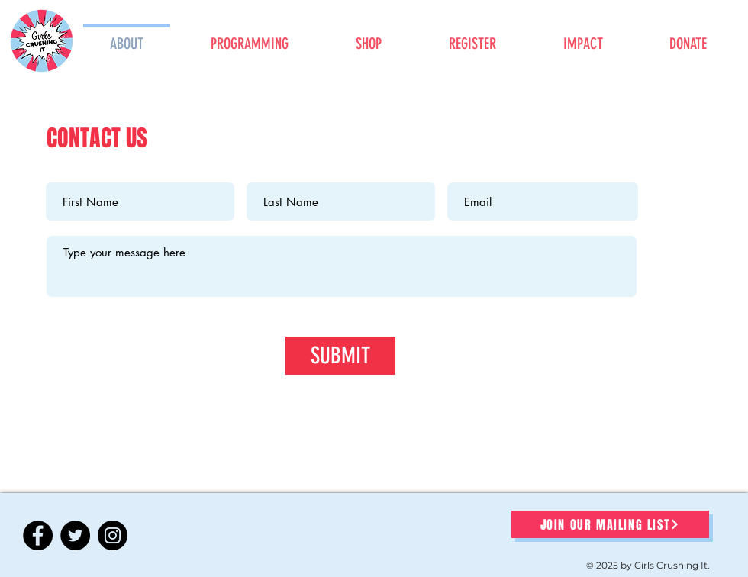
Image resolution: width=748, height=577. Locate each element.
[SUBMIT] (340, 356)
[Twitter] (75, 535)
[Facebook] (38, 535)
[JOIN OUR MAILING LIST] (610, 524)
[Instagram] (112, 535)
